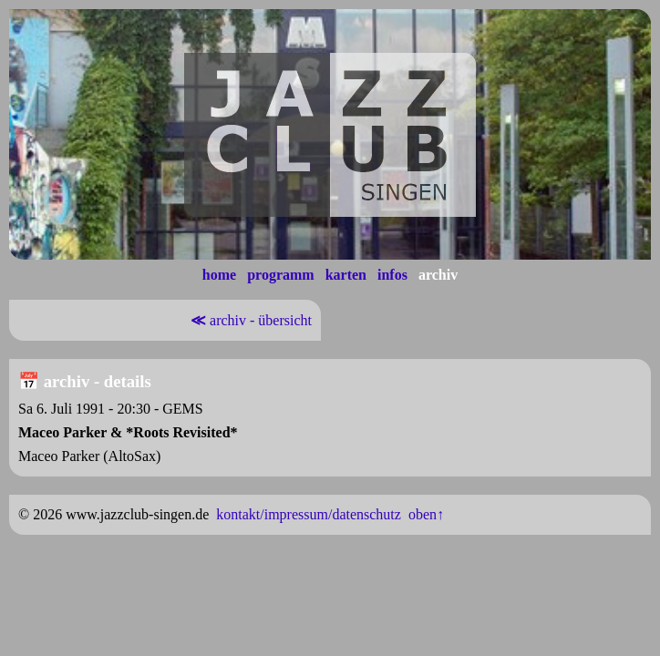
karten (345, 274)
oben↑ (426, 514)
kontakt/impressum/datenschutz (308, 514)
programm (280, 274)
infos (392, 274)
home (219, 274)
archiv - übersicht (249, 320)
